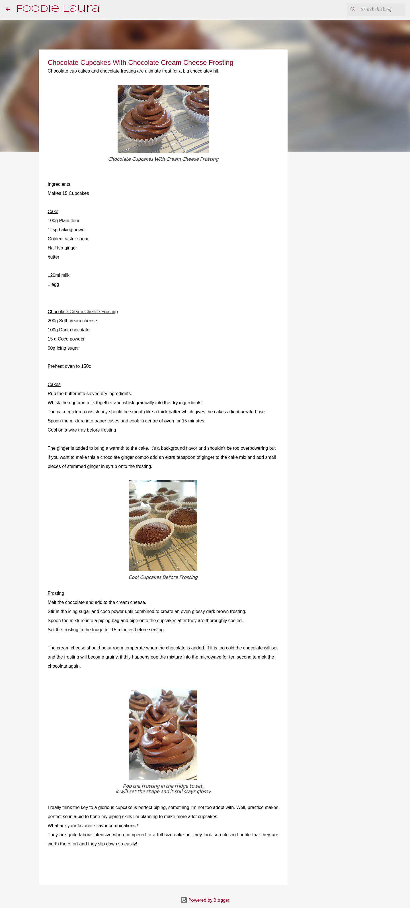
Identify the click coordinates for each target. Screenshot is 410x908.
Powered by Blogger (205, 900)
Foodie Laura (58, 9)
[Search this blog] (375, 9)
